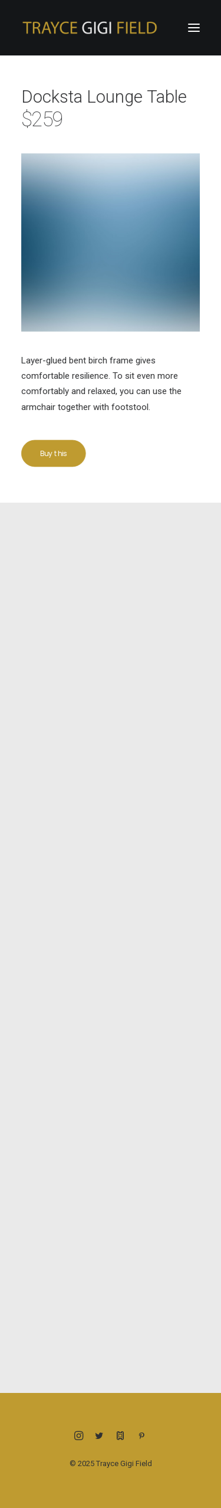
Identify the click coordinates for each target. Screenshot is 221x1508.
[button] (194, 27)
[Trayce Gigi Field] (89, 28)
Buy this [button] (58, 453)
